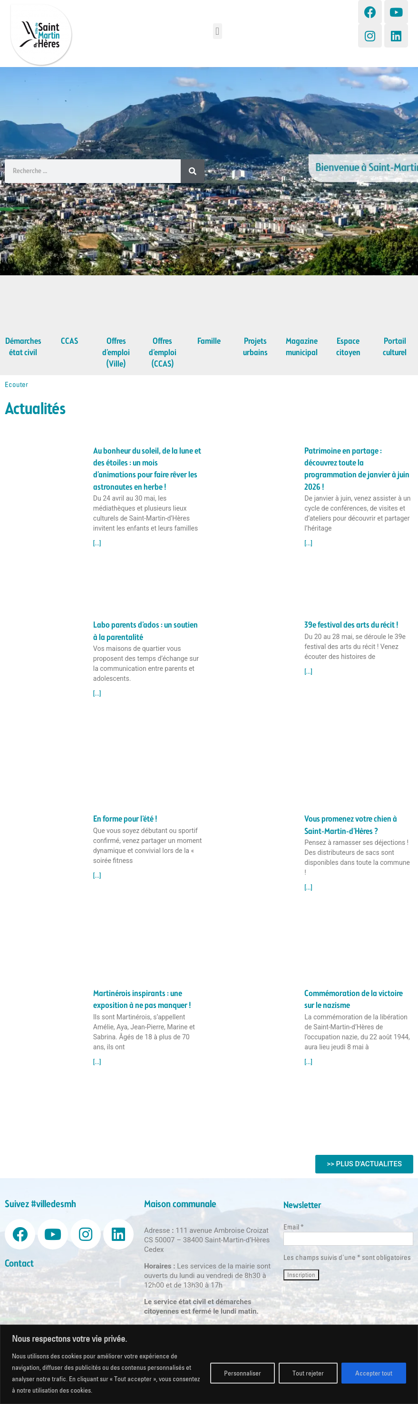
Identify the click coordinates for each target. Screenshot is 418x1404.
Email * (293, 1226)
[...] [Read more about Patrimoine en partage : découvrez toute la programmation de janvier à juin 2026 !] (308, 543)
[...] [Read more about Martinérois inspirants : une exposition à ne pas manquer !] (97, 1062)
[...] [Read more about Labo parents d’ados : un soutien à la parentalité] (97, 693)
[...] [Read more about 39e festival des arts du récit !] (308, 671)
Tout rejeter (308, 1373)
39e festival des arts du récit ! (351, 625)
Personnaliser (242, 1373)
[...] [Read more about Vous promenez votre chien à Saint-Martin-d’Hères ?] (308, 887)
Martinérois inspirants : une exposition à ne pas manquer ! (142, 999)
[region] (209, 1364)
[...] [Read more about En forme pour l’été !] (97, 875)
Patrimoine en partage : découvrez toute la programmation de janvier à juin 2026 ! (356, 469)
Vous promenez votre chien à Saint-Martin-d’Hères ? (350, 825)
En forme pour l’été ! (125, 819)
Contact (19, 1264)
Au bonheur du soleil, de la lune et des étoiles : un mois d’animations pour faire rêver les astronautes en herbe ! (147, 469)
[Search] (192, 171)
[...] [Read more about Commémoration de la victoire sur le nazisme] (308, 1062)
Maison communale (180, 1204)
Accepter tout (373, 1373)
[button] (217, 31)
